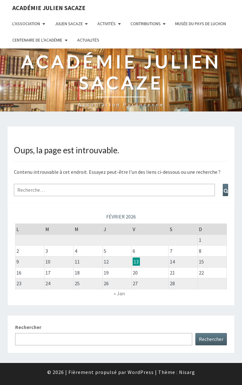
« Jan (119, 293)
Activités (106, 23)
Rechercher (28, 327)
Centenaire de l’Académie (37, 40)
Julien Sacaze (69, 23)
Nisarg (187, 372)
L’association (26, 23)
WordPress (141, 372)
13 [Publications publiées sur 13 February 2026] (136, 261)
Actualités (88, 40)
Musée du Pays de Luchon (200, 23)
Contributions (145, 23)
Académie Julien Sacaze (48, 8)
